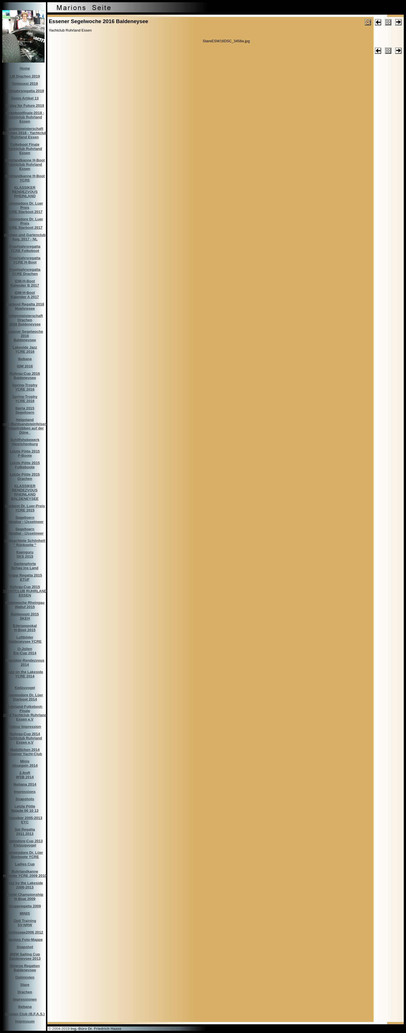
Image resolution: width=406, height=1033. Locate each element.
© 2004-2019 (84, 1029)
